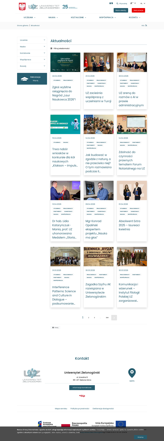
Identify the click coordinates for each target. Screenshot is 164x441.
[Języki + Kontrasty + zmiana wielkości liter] (133, 3)
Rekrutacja (138, 10)
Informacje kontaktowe (82, 387)
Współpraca (25, 59)
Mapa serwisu (61, 408)
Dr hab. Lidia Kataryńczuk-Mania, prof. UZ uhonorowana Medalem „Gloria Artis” (63, 229)
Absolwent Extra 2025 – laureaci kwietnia (129, 225)
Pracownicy (68, 80)
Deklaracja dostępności (103, 408)
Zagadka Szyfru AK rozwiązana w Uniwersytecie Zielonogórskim (98, 290)
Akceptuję (140, 437)
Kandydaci (102, 83)
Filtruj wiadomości (59, 48)
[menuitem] (29, 17)
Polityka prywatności (79, 408)
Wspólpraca (99, 86)
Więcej (35, 80)
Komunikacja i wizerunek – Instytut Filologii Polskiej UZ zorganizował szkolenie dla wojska (129, 292)
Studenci (57, 80)
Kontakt (82, 358)
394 (107, 318)
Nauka (89, 86)
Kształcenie (25, 53)
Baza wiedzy (120, 10)
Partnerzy (91, 83)
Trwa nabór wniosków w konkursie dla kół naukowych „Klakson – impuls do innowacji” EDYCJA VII (64, 157)
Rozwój (23, 66)
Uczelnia (23, 40)
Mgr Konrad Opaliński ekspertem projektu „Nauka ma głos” (96, 229)
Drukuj (55, 327)
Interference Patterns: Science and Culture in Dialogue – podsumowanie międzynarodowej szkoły (64, 295)
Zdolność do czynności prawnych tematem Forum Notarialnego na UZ (132, 160)
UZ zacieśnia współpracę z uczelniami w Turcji (98, 97)
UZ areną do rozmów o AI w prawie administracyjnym (131, 99)
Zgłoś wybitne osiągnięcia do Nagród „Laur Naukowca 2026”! (64, 93)
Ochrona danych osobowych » (92, 432)
